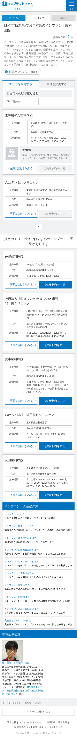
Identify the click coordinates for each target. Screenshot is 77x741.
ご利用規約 (49, 722)
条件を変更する (57, 84)
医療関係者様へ (22, 727)
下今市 (13, 101)
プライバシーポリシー (30, 722)
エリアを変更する (20, 84)
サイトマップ (56, 727)
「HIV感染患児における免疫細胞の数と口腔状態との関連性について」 (22, 690)
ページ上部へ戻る (40, 711)
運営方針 (62, 722)
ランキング (38, 18)
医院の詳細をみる (21, 168)
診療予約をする (55, 284)
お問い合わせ (39, 727)
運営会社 (11, 722)
